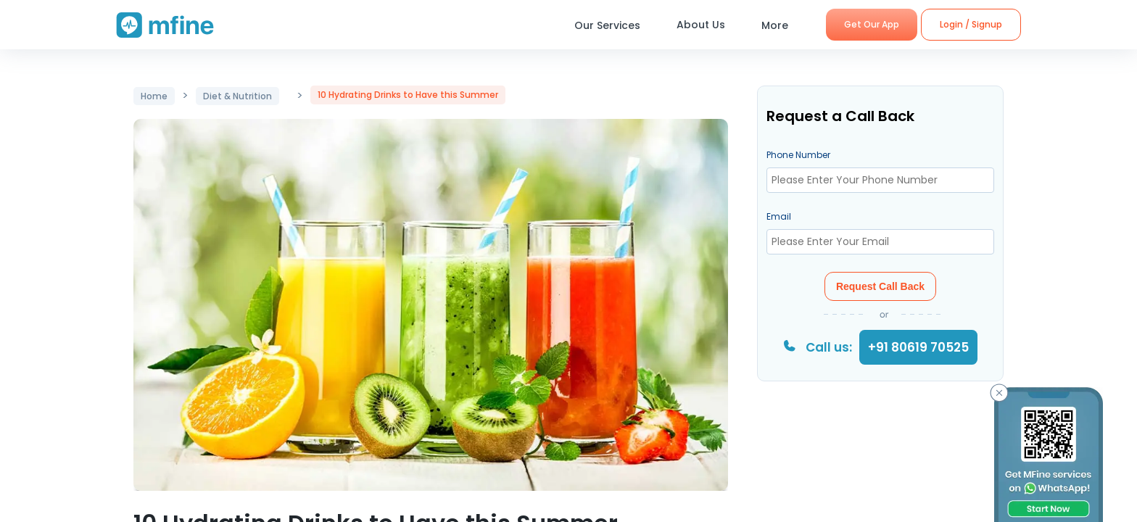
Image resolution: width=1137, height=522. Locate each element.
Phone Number (798, 155)
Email (778, 216)
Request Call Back (880, 286)
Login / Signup (971, 24)
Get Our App (871, 24)
